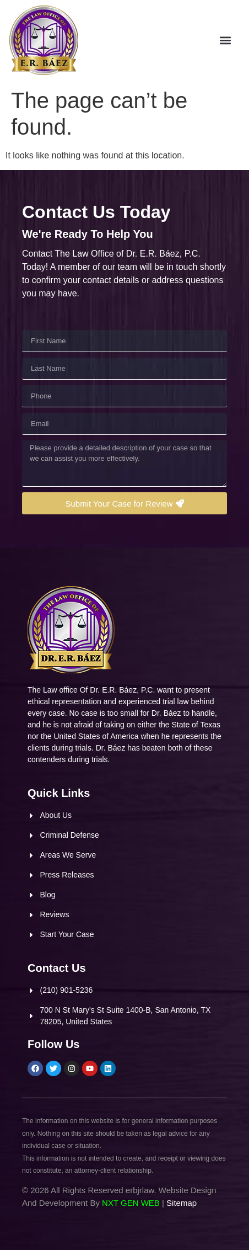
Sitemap (181, 1203)
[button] (229, 41)
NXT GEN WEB (131, 1203)
